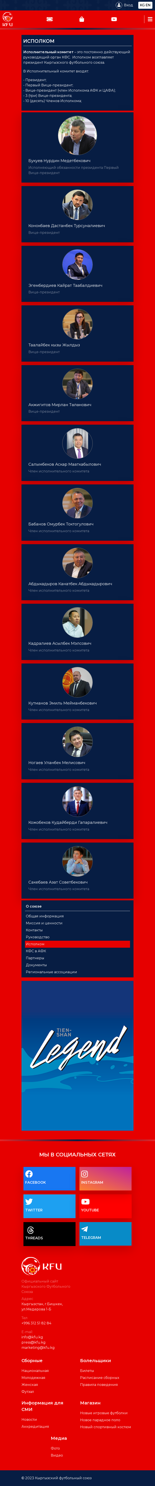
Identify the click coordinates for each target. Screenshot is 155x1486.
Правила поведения (99, 1385)
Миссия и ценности (44, 923)
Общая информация (45, 916)
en (148, 5)
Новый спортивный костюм (105, 1427)
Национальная (35, 1371)
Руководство (37, 937)
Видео (57, 1455)
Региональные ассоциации (51, 972)
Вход (128, 5)
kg (142, 5)
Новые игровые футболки (104, 1413)
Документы (36, 965)
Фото (55, 1448)
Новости (29, 1420)
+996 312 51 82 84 (36, 1323)
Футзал (27, 1392)
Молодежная (33, 1378)
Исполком (35, 944)
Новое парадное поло (100, 1420)
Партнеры (35, 958)
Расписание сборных (99, 1378)
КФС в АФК (36, 951)
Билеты (87, 1371)
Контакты (34, 930)
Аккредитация (35, 1426)
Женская (29, 1385)
